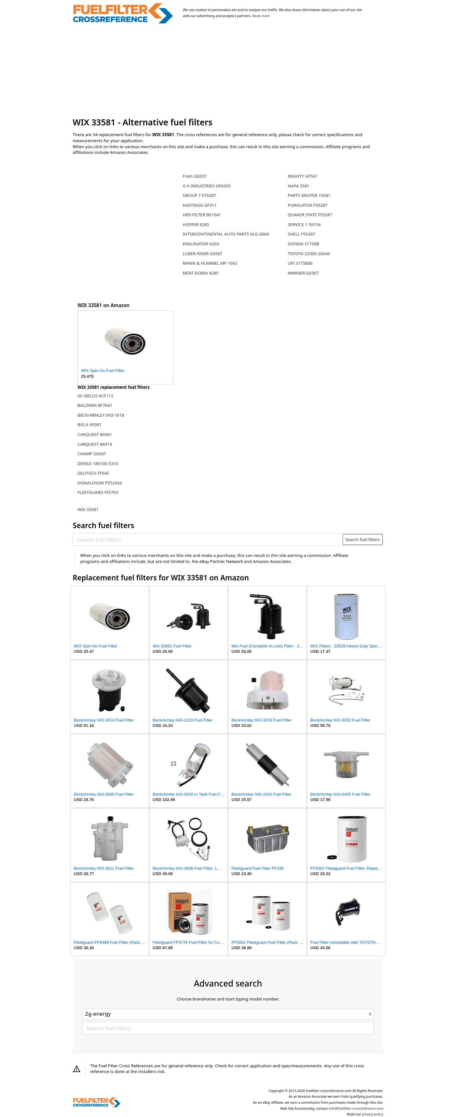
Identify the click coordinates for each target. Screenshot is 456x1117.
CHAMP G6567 (92, 454)
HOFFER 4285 (196, 224)
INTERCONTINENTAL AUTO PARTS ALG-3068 (226, 234)
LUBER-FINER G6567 (203, 253)
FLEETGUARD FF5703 (98, 492)
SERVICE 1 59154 (304, 224)
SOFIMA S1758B (303, 244)
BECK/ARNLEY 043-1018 (101, 415)
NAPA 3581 (298, 186)
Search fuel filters (362, 539)
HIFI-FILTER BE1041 (202, 215)
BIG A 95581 (90, 424)
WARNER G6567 (303, 273)
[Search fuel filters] (208, 539)
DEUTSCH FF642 (93, 473)
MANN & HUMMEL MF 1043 (210, 263)
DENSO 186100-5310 (98, 463)
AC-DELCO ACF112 (95, 396)
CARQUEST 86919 (95, 444)
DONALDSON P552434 (100, 483)
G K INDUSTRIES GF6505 (207, 186)
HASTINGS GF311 (200, 205)
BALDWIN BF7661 (95, 405)
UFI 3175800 (300, 263)
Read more (260, 16)
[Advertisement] (228, 71)
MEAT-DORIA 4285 (200, 273)
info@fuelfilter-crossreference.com (356, 1108)
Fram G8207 (195, 176)
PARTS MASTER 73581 (309, 195)
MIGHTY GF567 (303, 176)
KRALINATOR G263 (201, 244)
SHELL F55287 (301, 234)
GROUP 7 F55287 (199, 195)
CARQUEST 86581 (95, 434)
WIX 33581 (88, 509)
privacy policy (372, 1114)
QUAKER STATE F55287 (310, 215)
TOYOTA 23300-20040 (309, 253)
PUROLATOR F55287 (307, 205)
